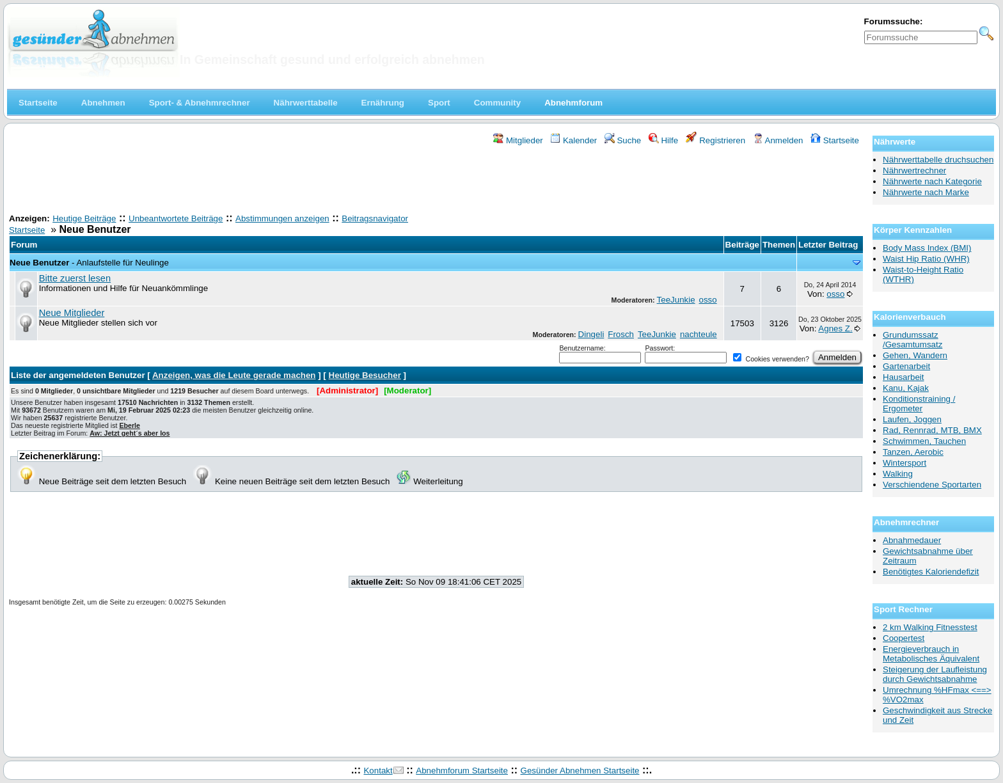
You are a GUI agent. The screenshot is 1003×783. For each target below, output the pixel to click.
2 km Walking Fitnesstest (930, 627)
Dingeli (591, 334)
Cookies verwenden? (771, 359)
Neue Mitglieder (72, 313)
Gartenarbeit (906, 366)
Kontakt (377, 770)
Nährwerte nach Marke (926, 192)
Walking (898, 473)
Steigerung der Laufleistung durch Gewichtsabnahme (935, 674)
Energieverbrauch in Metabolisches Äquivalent (931, 653)
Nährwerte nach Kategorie (932, 181)
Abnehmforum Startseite (462, 770)
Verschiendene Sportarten (932, 484)
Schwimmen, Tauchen (924, 441)
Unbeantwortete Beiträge (176, 218)
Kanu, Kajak (906, 388)
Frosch (621, 334)
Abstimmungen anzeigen (282, 218)
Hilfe (663, 140)
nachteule (698, 334)
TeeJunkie (676, 299)
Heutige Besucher (365, 375)
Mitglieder (517, 140)
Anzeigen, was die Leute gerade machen (234, 375)
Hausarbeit (903, 377)
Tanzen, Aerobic (913, 452)
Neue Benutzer (39, 262)
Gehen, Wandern (915, 355)
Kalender (573, 140)
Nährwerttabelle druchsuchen (938, 159)
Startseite (834, 140)
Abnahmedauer (912, 540)
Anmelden (778, 140)
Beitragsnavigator (375, 218)
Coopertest (903, 638)
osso (708, 299)
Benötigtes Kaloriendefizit (931, 571)
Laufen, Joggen (912, 419)
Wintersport (904, 463)
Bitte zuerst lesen (75, 278)
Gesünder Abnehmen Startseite (580, 770)
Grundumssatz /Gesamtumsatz (912, 339)
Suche (623, 140)
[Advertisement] (436, 181)
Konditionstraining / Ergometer (919, 403)
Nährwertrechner (914, 170)
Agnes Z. (835, 328)
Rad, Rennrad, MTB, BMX (932, 430)
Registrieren (716, 140)
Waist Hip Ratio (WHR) (926, 259)
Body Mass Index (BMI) (927, 248)
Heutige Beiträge (84, 218)
